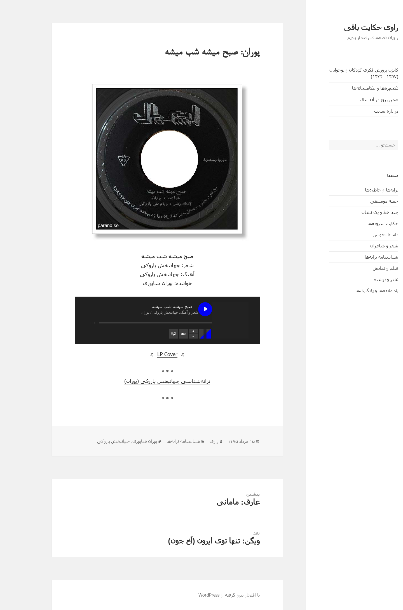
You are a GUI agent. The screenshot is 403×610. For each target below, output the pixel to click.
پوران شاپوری (121, 441)
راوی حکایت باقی (347, 27)
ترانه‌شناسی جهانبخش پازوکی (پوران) (144, 381)
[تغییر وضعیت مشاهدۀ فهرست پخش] (149, 334)
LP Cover (144, 354)
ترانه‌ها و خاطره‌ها (358, 189)
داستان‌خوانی (362, 234)
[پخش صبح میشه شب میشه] (182, 309)
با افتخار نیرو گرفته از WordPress (205, 594)
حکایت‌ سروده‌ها (359, 223)
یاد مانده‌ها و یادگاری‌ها (353, 290)
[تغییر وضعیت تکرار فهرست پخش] (159, 334)
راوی (190, 441)
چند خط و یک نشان (356, 212)
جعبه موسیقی (361, 201)
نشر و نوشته (362, 279)
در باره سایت (363, 111)
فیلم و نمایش (362, 268)
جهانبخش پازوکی (90, 441)
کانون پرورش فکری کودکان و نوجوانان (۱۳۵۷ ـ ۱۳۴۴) (340, 73)
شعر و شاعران (361, 245)
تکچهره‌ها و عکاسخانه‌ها (352, 88)
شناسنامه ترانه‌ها (358, 256)
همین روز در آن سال (355, 99)
